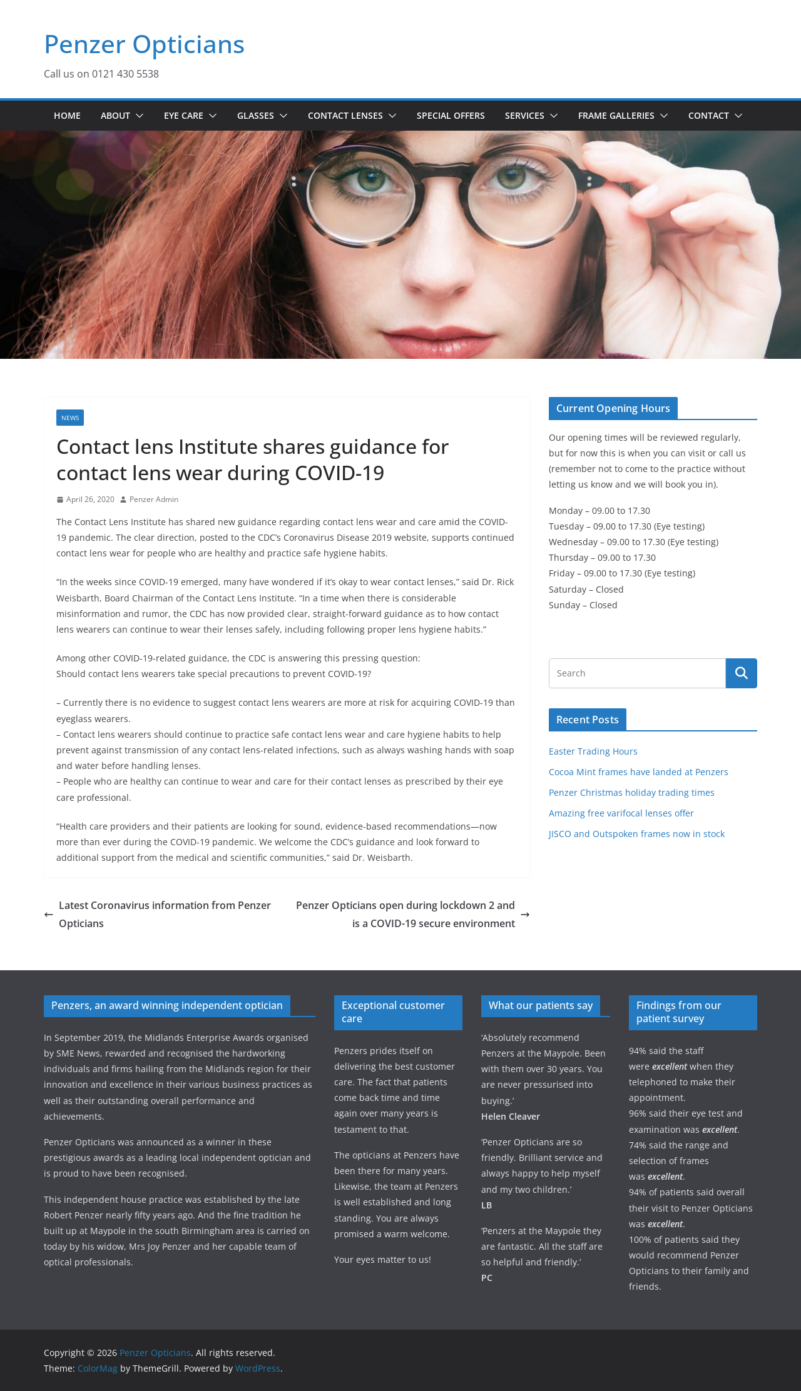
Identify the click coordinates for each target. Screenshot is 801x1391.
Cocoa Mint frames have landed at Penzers (638, 772)
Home (67, 115)
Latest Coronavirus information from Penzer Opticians (157, 914)
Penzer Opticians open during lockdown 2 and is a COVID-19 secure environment (413, 914)
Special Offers (451, 115)
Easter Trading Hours (593, 751)
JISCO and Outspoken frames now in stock (637, 834)
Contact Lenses (345, 115)
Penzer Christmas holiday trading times (632, 792)
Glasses (255, 115)
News (70, 417)
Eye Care (183, 115)
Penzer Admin (154, 499)
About (115, 115)
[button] (137, 115)
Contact (708, 115)
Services (524, 115)
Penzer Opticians (144, 43)
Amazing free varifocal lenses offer (621, 813)
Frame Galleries (616, 115)
